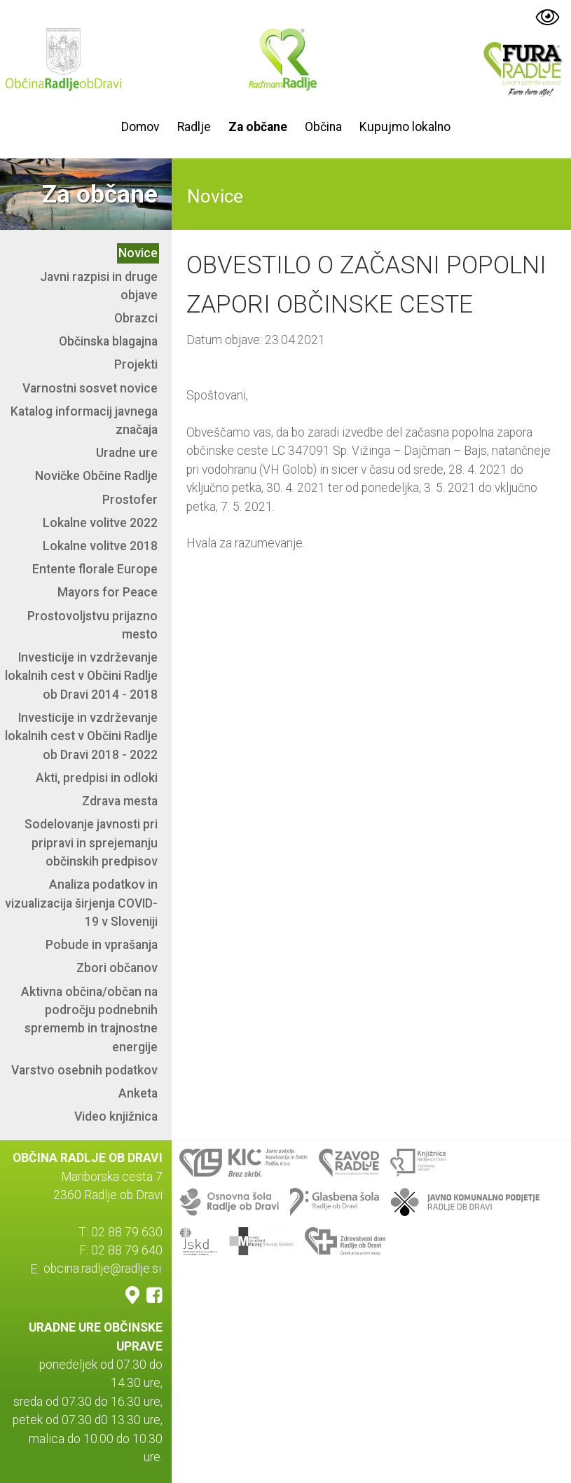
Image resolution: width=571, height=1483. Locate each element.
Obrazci (136, 318)
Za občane (257, 127)
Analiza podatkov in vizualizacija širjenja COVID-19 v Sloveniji (81, 903)
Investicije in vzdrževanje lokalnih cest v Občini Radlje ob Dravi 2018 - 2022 (81, 736)
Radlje (194, 127)
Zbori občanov (117, 968)
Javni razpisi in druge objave (99, 286)
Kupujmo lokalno (404, 127)
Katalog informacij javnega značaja (84, 420)
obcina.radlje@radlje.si (102, 1269)
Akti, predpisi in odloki (97, 778)
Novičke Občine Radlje (96, 476)
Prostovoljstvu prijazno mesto (92, 625)
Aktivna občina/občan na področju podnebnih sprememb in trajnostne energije (89, 1019)
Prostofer (130, 500)
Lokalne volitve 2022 (100, 523)
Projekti (136, 364)
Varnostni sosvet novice (90, 388)
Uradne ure (127, 453)
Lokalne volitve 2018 (100, 546)
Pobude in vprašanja (102, 945)
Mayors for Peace (107, 592)
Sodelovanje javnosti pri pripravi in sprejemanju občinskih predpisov (91, 842)
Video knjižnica (116, 1116)
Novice (138, 253)
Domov (140, 127)
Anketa (138, 1093)
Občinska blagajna (108, 341)
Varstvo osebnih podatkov (84, 1070)
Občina (323, 127)
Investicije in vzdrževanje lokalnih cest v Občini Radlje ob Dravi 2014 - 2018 (81, 676)
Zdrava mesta (120, 801)
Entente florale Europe (95, 569)
